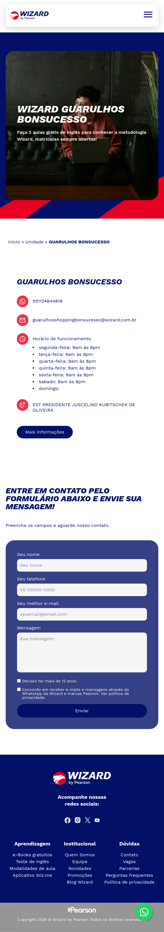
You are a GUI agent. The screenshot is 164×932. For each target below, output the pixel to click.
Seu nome (28, 554)
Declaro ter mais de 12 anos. (49, 681)
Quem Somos (80, 854)
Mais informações (45, 432)
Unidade (34, 242)
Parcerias (129, 868)
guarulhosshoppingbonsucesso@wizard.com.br (84, 320)
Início (14, 242)
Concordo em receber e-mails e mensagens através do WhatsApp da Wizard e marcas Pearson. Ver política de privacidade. (75, 693)
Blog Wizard (80, 882)
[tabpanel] (82, 125)
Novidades (79, 868)
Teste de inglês (32, 861)
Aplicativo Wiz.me (32, 875)
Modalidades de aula (32, 868)
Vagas (129, 861)
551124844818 (48, 301)
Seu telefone (31, 579)
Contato (129, 854)
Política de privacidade (129, 882)
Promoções (79, 875)
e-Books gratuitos (32, 854)
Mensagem (29, 628)
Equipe (79, 861)
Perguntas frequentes (129, 875)
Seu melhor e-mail (38, 603)
